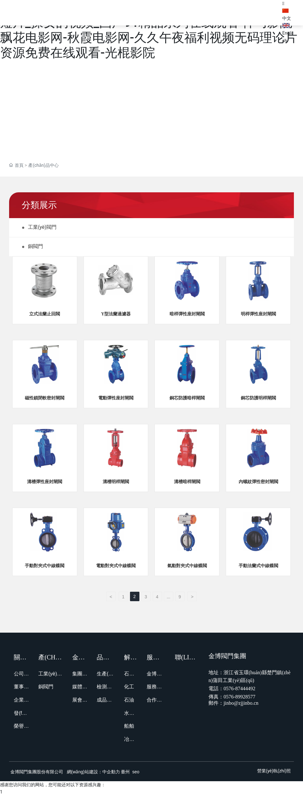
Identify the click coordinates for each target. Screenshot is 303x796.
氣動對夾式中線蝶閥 (187, 566)
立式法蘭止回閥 (44, 314)
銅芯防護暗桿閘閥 (187, 398)
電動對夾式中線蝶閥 (116, 566)
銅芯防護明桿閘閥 (258, 398)
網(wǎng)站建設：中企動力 (93, 771)
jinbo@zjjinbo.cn (241, 703)
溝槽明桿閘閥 (116, 482)
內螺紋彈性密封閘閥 (258, 482)
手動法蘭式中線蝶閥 (258, 566)
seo (135, 771)
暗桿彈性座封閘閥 (187, 314)
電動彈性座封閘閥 (115, 398)
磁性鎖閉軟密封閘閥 (44, 398)
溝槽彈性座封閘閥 (44, 482)
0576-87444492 (239, 688)
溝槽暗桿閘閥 (187, 482)
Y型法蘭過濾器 (116, 314)
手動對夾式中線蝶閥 (44, 566)
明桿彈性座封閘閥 (258, 314)
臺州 (125, 771)
